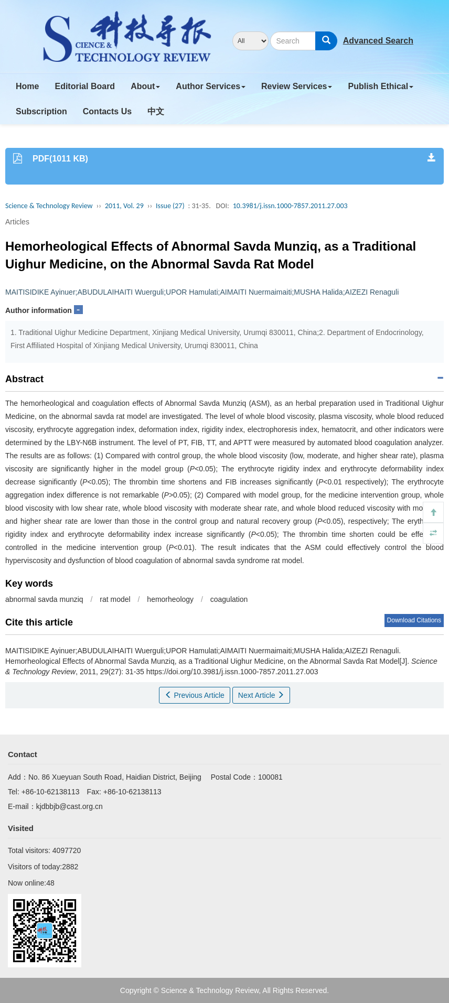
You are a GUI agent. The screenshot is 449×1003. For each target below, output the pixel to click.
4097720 (66, 850)
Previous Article (194, 695)
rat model (115, 599)
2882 (70, 866)
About (145, 86)
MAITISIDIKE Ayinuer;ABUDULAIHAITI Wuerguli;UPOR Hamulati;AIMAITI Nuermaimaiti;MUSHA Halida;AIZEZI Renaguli (202, 292)
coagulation (229, 599)
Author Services (210, 86)
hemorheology (170, 599)
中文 (155, 111)
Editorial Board (85, 86)
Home (27, 86)
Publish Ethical (380, 86)
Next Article (261, 695)
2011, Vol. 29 (124, 205)
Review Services (296, 86)
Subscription (41, 111)
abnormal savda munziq (44, 599)
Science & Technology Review (49, 205)
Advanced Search (378, 40)
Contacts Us (107, 111)
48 (50, 883)
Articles (17, 222)
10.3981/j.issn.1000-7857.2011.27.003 (290, 205)
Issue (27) (170, 205)
